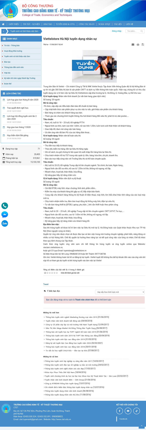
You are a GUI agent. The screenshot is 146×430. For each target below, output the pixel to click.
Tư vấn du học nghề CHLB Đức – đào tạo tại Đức (66, 351)
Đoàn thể (7, 84)
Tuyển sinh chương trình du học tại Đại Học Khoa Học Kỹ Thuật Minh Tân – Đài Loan (80, 376)
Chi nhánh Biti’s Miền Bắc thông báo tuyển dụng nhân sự (69, 387)
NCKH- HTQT (104, 24)
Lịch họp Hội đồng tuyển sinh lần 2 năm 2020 (22, 117)
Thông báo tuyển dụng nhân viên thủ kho (62, 395)
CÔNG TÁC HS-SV (87, 24)
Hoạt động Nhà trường (13, 51)
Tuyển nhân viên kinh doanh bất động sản (63, 321)
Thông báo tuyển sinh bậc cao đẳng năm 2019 (65, 339)
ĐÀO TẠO (48, 24)
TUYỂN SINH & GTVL (65, 24)
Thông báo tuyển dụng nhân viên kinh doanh (63, 391)
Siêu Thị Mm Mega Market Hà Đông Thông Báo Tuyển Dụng (71, 328)
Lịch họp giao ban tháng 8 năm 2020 (22, 100)
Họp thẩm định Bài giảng (17, 135)
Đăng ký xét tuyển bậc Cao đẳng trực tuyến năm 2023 (68, 343)
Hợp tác (7, 73)
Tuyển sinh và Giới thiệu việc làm (17, 56)
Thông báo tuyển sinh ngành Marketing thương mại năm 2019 (71, 317)
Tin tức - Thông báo (12, 45)
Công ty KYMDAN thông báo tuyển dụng (61, 384)
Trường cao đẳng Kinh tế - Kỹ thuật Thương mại (56, 11)
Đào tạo (7, 62)
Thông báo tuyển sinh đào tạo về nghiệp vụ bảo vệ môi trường (71, 365)
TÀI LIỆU (118, 24)
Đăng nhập (116, 31)
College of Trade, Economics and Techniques (47, 15)
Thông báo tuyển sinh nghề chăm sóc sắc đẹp (64, 369)
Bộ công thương (37, 6)
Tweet (45, 284)
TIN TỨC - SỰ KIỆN (31, 24)
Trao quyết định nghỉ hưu (17, 108)
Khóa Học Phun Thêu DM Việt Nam (59, 372)
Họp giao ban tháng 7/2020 (19, 127)
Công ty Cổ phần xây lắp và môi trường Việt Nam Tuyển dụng (71, 325)
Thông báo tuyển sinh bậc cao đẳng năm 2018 (65, 347)
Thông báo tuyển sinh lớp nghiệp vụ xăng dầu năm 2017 (68, 361)
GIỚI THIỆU (14, 24)
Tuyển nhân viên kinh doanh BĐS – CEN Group (64, 380)
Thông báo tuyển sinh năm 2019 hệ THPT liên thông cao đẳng (72, 336)
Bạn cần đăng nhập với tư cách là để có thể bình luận (78, 300)
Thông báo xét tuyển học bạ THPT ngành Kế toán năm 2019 (71, 332)
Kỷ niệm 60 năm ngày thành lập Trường (19, 78)
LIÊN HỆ (129, 24)
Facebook (123, 419)
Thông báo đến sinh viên (14, 67)
